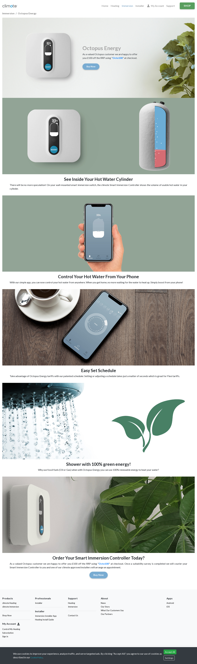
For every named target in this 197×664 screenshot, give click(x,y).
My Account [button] (155, 6)
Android (171, 603)
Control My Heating (11, 629)
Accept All (170, 652)
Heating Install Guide (44, 619)
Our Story (105, 606)
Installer (139, 5)
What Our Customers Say (112, 610)
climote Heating (9, 603)
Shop (187, 5)
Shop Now (7, 615)
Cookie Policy (36, 657)
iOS (169, 606)
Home (105, 5)
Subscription (8, 633)
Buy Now (90, 66)
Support (170, 5)
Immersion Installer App (46, 616)
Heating (115, 5)
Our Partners (107, 614)
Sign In (5, 636)
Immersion (127, 5)
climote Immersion (10, 606)
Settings (169, 658)
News (103, 603)
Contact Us (73, 615)
